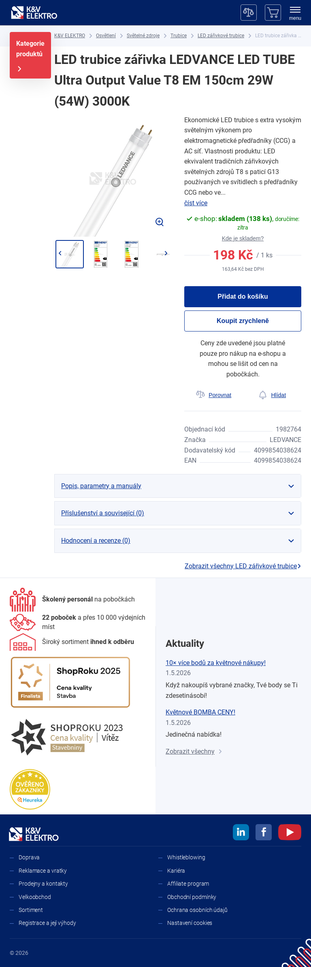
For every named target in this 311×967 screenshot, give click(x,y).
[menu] (295, 14)
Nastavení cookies (189, 923)
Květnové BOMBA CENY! (200, 712)
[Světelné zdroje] (143, 36)
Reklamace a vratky (43, 870)
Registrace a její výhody (47, 923)
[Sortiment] (72, 642)
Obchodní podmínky (191, 897)
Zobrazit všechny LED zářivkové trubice (243, 566)
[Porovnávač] (249, 12)
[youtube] (289, 833)
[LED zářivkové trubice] (221, 36)
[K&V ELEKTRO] (34, 12)
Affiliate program (188, 883)
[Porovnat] (213, 395)
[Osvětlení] (106, 36)
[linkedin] (241, 833)
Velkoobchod (35, 897)
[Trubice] (178, 36)
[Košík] (273, 12)
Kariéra (176, 870)
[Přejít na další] (166, 253)
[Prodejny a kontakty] (78, 622)
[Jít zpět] (60, 253)
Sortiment (31, 910)
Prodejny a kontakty (43, 883)
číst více (195, 203)
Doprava (29, 857)
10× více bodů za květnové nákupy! (216, 663)
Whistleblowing (186, 857)
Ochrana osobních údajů (197, 910)
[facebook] (264, 833)
